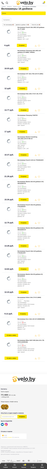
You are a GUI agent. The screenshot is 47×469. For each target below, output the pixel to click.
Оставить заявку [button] (11, 331)
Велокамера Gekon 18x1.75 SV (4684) (29, 293)
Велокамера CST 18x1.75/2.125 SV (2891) (30, 73)
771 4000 (4, 390)
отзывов (10, 432)
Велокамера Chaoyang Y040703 (27, 114)
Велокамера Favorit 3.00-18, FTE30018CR (30, 158)
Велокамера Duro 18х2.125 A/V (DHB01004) (30, 315)
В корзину (22, 45)
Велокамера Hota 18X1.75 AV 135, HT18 (29, 92)
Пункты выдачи (5, 387)
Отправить (22, 412)
